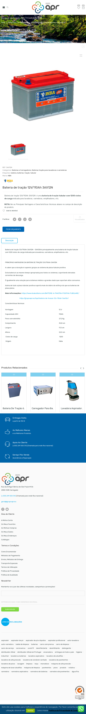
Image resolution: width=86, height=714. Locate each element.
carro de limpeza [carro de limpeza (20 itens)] (62, 644)
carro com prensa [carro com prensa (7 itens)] (47, 644)
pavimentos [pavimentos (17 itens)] (46, 668)
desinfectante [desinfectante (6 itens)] (41, 648)
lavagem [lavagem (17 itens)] (20, 664)
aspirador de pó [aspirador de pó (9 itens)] (17, 640)
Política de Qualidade (9, 575)
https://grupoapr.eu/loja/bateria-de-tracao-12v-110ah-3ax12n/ (37, 298)
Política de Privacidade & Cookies (64, 710)
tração (27, 173)
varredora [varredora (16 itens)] (5, 671)
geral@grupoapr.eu (8, 502)
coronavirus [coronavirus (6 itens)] (20, 648)
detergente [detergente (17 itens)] (66, 648)
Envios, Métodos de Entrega (12, 559)
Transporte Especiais (9, 563)
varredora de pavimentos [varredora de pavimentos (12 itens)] (60, 671)
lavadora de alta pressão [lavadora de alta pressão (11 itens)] (11, 660)
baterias (20, 173)
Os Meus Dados (7, 532)
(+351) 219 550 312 (8, 496)
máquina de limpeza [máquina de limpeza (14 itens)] (32, 668)
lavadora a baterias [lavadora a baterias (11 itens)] (18, 656)
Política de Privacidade (10, 571)
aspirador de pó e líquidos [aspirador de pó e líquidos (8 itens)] (36, 640)
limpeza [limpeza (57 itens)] (29, 664)
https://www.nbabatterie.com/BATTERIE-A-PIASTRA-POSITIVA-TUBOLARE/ (50, 293)
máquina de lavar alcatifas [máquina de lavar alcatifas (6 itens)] (11, 668)
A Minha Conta (7, 520)
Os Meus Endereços (9, 536)
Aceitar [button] (30, 710)
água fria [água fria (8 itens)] (75, 671)
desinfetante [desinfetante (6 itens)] (54, 648)
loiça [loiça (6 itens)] (36, 664)
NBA (9, 176)
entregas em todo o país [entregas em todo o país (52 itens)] (64, 652)
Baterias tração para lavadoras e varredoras (48, 22)
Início (3, 22)
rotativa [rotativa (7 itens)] (71, 668)
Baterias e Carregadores (18, 22)
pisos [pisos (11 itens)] (56, 668)
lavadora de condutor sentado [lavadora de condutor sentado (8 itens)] (35, 660)
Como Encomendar (8, 552)
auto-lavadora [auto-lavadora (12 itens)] (73, 640)
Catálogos (5, 540)
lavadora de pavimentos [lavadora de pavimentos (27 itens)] (58, 660)
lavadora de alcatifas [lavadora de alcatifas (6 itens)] (54, 656)
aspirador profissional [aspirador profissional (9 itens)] (56, 640)
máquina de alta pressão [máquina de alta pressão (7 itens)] (61, 664)
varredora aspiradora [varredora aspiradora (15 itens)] (19, 671)
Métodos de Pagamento (10, 555)
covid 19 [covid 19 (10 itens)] (31, 648)
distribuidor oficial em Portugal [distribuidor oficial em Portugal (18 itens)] (29, 652)
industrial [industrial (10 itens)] (5, 656)
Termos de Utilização (9, 567)
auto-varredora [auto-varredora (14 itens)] (7, 644)
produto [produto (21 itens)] (63, 668)
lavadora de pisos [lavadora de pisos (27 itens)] (8, 664)
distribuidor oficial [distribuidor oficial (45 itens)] (8, 652)
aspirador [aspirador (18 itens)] (5, 640)
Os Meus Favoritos (8, 524)
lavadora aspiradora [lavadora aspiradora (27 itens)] (36, 656)
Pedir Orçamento (13, 229)
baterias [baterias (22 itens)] (34, 644)
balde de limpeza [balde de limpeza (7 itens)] (22, 644)
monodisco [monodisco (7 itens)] (45, 664)
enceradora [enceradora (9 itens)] (48, 652)
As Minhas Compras (9, 528)
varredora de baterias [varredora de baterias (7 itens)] (38, 671)
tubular (33, 173)
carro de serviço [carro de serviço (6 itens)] (7, 648)
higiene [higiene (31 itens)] (79, 652)
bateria (13, 173)
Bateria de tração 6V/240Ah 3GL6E (22, 408)
